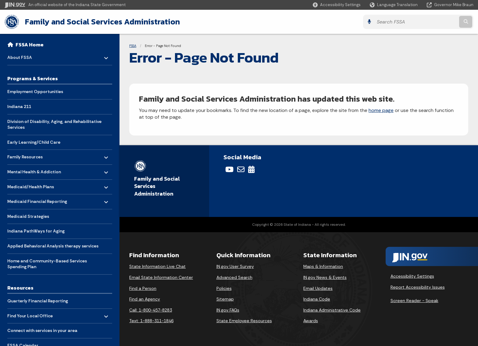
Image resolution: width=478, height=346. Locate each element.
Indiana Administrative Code (332, 310)
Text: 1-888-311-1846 (151, 320)
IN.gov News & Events (325, 277)
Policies (224, 288)
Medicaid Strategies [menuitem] (28, 216)
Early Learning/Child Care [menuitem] (33, 142)
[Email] (240, 169)
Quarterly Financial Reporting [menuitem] (37, 301)
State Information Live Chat (157, 266)
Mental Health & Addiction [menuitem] (34, 170)
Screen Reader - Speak (414, 300)
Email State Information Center (161, 277)
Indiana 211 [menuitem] (19, 106)
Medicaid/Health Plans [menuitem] (30, 185)
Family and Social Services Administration (102, 21)
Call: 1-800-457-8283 (150, 310)
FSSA (132, 46)
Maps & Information (323, 266)
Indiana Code (316, 299)
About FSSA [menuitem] (25, 56)
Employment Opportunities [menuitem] (35, 91)
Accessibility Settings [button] (412, 276)
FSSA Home (30, 44)
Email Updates (318, 288)
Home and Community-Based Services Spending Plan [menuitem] (47, 264)
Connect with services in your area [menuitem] (42, 330)
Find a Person (142, 288)
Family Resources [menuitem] (25, 155)
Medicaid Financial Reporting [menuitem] (37, 200)
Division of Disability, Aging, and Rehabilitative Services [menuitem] (54, 124)
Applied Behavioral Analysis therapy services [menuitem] (52, 246)
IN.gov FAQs (227, 310)
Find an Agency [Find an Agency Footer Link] (144, 299)
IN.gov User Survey (235, 266)
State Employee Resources (244, 320)
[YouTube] (229, 169)
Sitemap (225, 299)
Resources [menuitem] (20, 287)
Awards (310, 320)
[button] (337, 5)
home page (381, 110)
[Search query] (415, 22)
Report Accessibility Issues (418, 287)
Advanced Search (234, 277)
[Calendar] (251, 169)
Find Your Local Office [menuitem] (30, 314)
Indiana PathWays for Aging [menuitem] (36, 231)
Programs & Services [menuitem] (32, 78)
